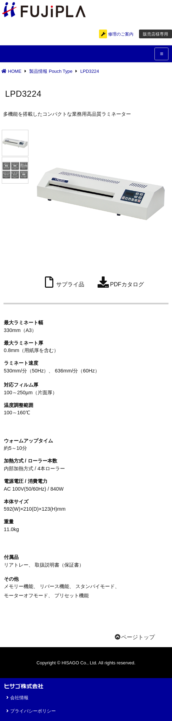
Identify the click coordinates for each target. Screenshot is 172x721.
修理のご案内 (116, 34)
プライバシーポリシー (30, 711)
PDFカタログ (120, 282)
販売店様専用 (155, 34)
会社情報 (16, 697)
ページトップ (134, 637)
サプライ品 (63, 282)
